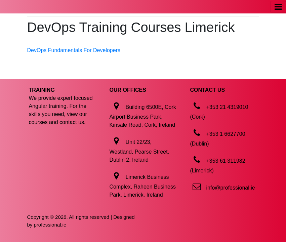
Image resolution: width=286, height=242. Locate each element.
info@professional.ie (230, 188)
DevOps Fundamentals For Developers (73, 50)
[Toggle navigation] (278, 7)
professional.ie (50, 225)
